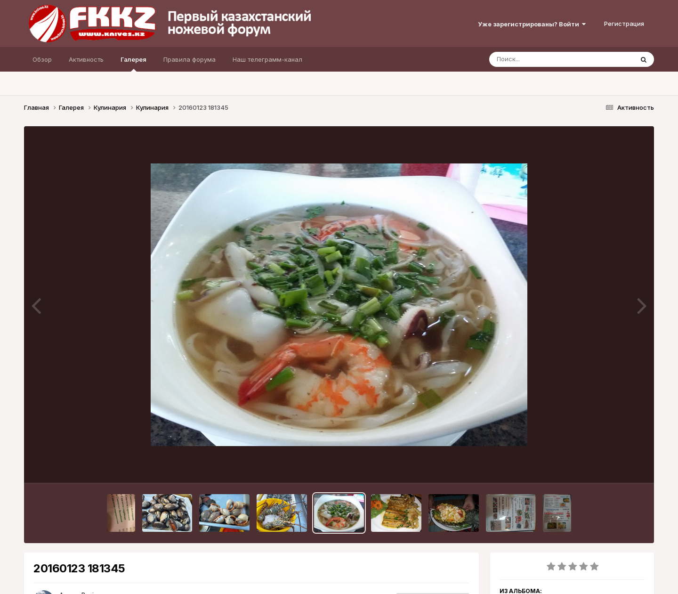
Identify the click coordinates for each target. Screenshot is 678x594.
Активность (86, 59)
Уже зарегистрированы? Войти (532, 24)
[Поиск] (543, 59)
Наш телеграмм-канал (267, 59)
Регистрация (624, 23)
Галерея (133, 64)
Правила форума (189, 59)
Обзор (42, 59)
